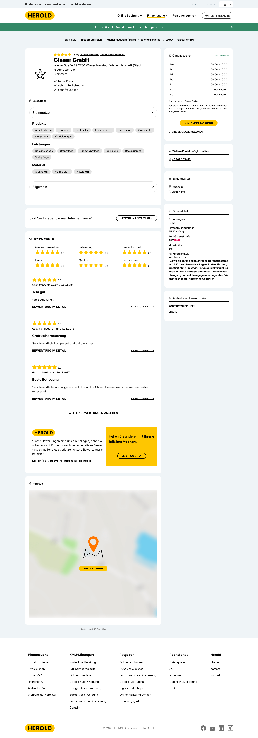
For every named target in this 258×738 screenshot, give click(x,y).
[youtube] (212, 728)
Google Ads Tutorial (132, 681)
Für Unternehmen (217, 15)
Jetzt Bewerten (132, 455)
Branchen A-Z (37, 681)
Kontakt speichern (182, 306)
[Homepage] (40, 15)
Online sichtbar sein (132, 662)
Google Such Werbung (84, 681)
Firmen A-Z (35, 675)
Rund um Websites (131, 669)
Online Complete (80, 675)
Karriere (194, 4)
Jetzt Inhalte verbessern (136, 218)
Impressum (176, 675)
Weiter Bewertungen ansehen (93, 413)
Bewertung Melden (142, 306)
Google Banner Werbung (85, 688)
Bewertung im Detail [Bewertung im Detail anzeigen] (49, 307)
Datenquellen (177, 662)
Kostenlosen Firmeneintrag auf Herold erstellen (58, 4)
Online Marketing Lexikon (135, 694)
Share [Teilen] (173, 311)
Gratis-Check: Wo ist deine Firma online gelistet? (129, 27)
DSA (172, 688)
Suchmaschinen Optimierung (88, 701)
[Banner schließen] (232, 27)
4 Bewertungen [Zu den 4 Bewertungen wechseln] (89, 54)
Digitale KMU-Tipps (131, 688)
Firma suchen (36, 669)
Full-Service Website (82, 669)
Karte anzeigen (93, 568)
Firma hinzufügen (39, 662)
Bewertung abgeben (112, 54)
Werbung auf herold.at (42, 694)
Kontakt (215, 675)
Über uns (209, 4)
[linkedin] (221, 728)
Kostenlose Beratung (83, 662)
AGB (172, 669)
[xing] (230, 728)
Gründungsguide (130, 701)
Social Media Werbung (84, 694)
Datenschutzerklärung (183, 681)
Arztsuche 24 (36, 688)
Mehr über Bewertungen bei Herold (61, 461)
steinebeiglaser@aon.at (186, 131)
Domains (75, 707)
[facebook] (203, 728)
